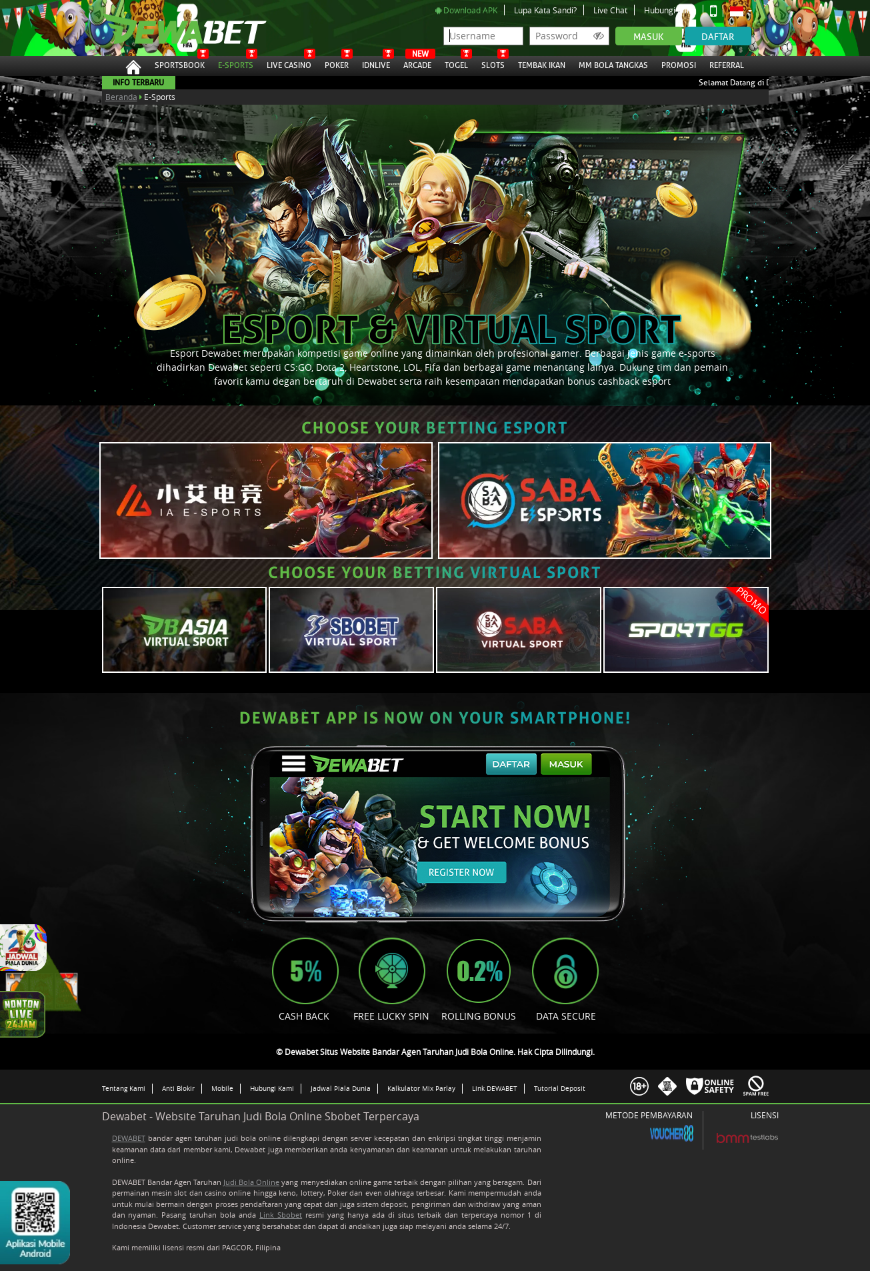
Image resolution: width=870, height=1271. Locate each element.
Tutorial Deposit (559, 1088)
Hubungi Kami (670, 10)
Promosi (679, 63)
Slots (493, 63)
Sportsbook (179, 63)
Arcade (417, 63)
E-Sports (235, 63)
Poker (336, 63)
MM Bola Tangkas (613, 63)
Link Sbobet (280, 1215)
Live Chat (610, 10)
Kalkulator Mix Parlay (421, 1088)
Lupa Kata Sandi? (545, 10)
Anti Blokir (178, 1088)
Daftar (717, 37)
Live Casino (289, 63)
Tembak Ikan (541, 63)
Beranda (121, 96)
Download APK (466, 10)
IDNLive (376, 63)
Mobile (222, 1088)
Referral (726, 65)
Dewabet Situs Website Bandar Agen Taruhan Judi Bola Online (170, 28)
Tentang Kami (123, 1088)
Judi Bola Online (251, 1182)
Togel (456, 63)
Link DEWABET (494, 1088)
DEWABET (128, 1138)
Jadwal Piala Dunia (341, 1088)
